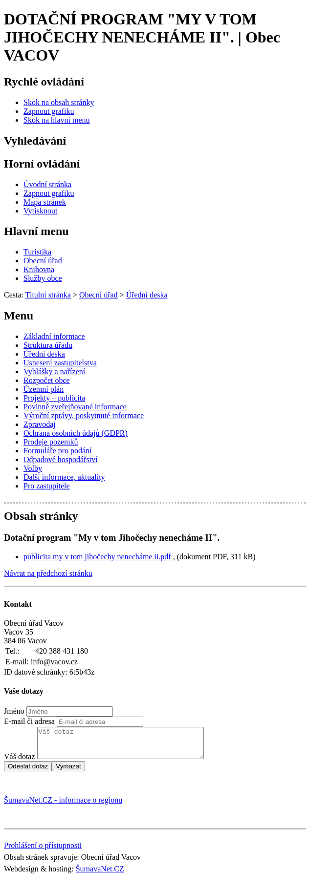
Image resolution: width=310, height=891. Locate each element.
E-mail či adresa (29, 721)
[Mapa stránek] (44, 202)
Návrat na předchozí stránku (48, 573)
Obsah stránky (41, 515)
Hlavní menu (36, 231)
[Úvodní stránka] (47, 184)
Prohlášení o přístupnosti (43, 851)
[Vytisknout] (40, 211)
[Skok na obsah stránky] (58, 102)
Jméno (14, 711)
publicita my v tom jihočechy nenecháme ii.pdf (97, 556)
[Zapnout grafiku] (48, 111)
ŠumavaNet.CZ (100, 874)
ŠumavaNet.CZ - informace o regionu (63, 806)
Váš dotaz (19, 762)
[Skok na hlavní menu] (56, 120)
